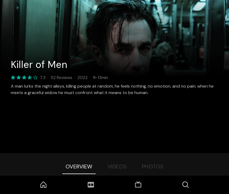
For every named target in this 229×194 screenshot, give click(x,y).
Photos (153, 166)
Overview (79, 166)
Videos (117, 166)
